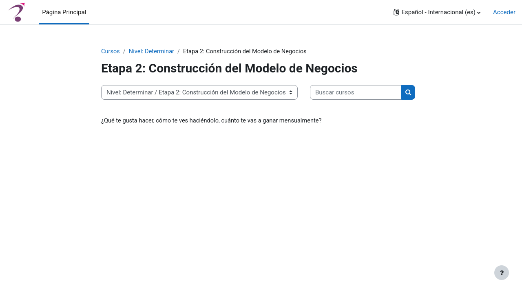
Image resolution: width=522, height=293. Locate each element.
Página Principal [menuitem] (64, 12)
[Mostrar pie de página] (501, 272)
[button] (437, 12)
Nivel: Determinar (152, 51)
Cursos (110, 51)
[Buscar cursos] (356, 93)
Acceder (504, 12)
